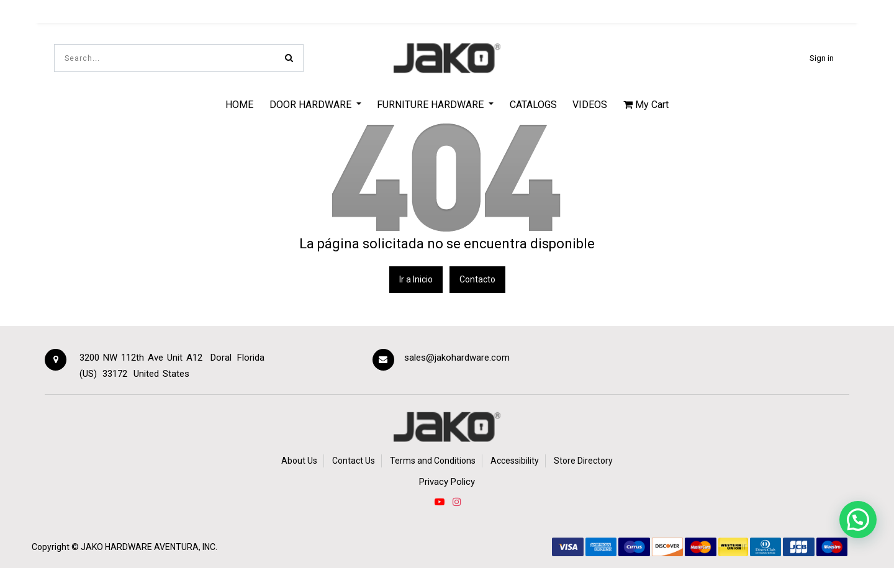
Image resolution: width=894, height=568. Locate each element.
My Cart (646, 104)
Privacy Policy (447, 481)
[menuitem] (239, 104)
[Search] (289, 58)
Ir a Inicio (416, 279)
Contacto (477, 279)
